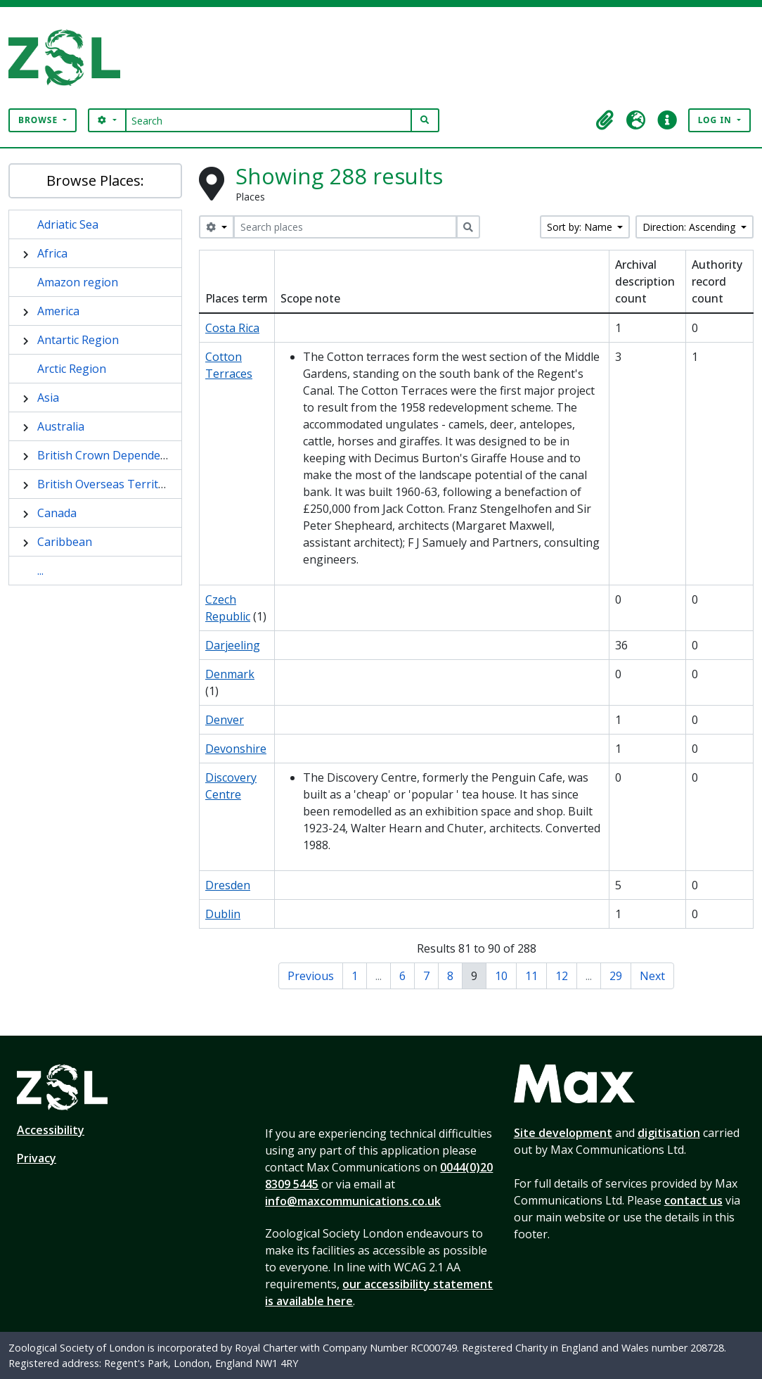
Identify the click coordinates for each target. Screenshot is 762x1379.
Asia (48, 397)
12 (561, 976)
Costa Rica (232, 328)
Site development (563, 1132)
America (58, 311)
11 (531, 976)
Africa (52, 253)
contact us (693, 1200)
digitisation (669, 1132)
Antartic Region (78, 340)
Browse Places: (95, 180)
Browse (39, 120)
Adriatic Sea (67, 224)
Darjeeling (232, 645)
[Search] (269, 120)
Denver (224, 719)
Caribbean (64, 541)
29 (615, 976)
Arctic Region (71, 368)
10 (501, 976)
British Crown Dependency (107, 455)
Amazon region (77, 282)
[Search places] (345, 227)
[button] (605, 120)
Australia (60, 426)
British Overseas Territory (106, 484)
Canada (57, 513)
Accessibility (50, 1130)
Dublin (222, 914)
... (40, 570)
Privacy (36, 1158)
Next (652, 976)
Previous (311, 976)
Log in (716, 120)
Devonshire (235, 748)
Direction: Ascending (690, 227)
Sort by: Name (581, 227)
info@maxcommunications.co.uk (353, 1201)
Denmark (229, 674)
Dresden (227, 885)
